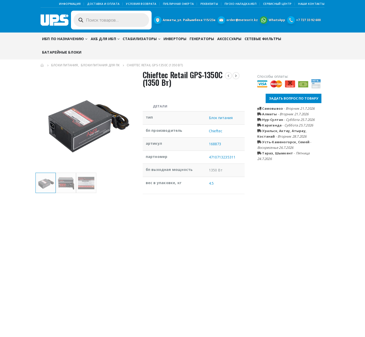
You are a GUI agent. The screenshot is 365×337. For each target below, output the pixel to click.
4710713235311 (222, 157)
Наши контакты (311, 4)
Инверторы (175, 38)
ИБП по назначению (63, 38)
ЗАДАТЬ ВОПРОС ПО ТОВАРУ (293, 98)
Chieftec (216, 131)
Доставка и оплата (103, 4)
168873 (215, 143)
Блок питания (221, 117)
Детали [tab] (160, 106)
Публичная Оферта (178, 4)
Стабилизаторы (140, 38)
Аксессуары (229, 38)
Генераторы (202, 38)
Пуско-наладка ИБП (241, 4)
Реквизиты (209, 4)
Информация (70, 4)
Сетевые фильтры (263, 38)
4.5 (211, 183)
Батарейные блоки (61, 52)
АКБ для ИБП (103, 38)
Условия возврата (141, 4)
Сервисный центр (277, 4)
